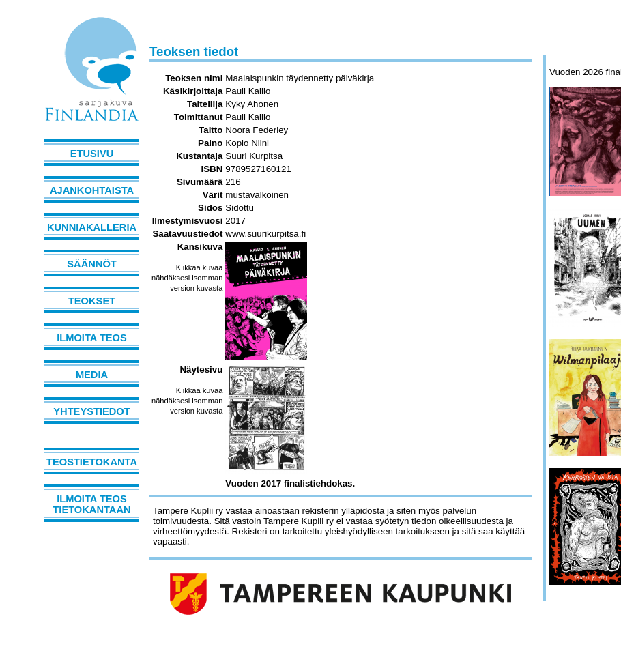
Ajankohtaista (92, 190)
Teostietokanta (91, 462)
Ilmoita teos (92, 337)
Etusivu (92, 153)
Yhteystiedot (91, 411)
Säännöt (91, 264)
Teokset (91, 300)
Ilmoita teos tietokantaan (91, 504)
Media (92, 374)
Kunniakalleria (91, 227)
